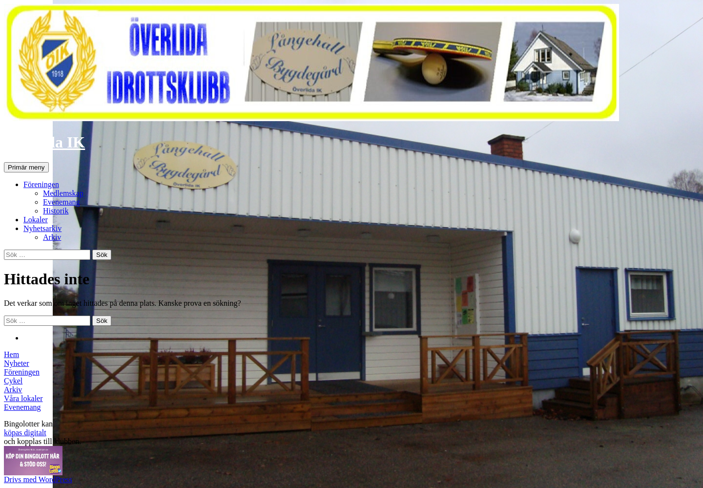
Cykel (13, 381)
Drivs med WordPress (38, 479)
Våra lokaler (23, 398)
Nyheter (16, 363)
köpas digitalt (25, 432)
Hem (11, 354)
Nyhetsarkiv (42, 228)
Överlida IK (44, 142)
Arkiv (52, 237)
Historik (55, 211)
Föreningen (41, 184)
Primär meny (26, 167)
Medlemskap (63, 193)
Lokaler (35, 219)
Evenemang (61, 202)
